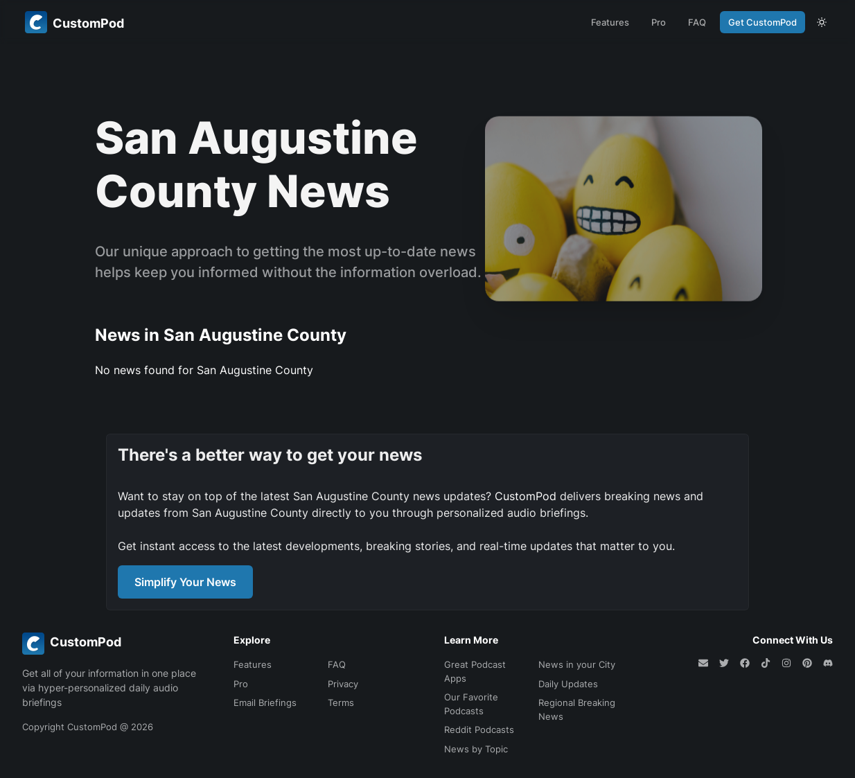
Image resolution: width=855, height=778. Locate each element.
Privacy (343, 683)
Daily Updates (568, 683)
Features (610, 22)
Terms (341, 702)
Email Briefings (265, 702)
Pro (658, 22)
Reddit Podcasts (479, 729)
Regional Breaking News (576, 709)
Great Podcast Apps (475, 671)
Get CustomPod (762, 22)
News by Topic (476, 748)
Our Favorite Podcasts (471, 703)
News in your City (576, 664)
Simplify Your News (185, 582)
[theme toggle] (822, 22)
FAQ (697, 22)
